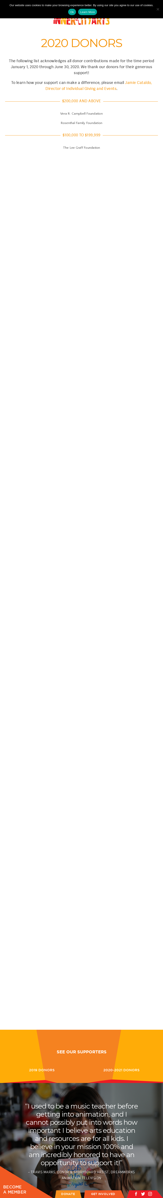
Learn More (87, 12)
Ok (72, 12)
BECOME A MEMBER (14, 1189)
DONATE (68, 1194)
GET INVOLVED (103, 1194)
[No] (158, 9)
